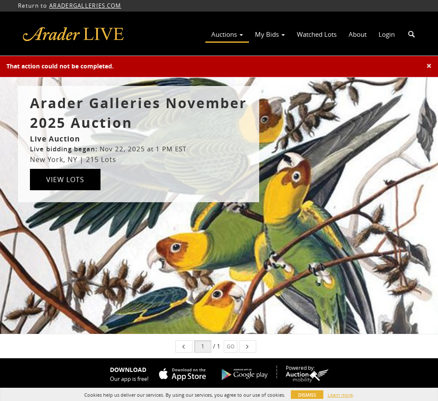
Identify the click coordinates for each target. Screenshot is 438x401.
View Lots (65, 179)
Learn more (340, 395)
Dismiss (307, 395)
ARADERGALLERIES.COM (85, 5)
